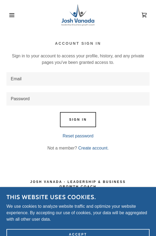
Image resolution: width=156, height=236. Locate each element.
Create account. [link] (93, 148)
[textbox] (78, 79)
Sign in (78, 120)
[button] (10, 15)
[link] (78, 15)
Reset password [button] (78, 136)
